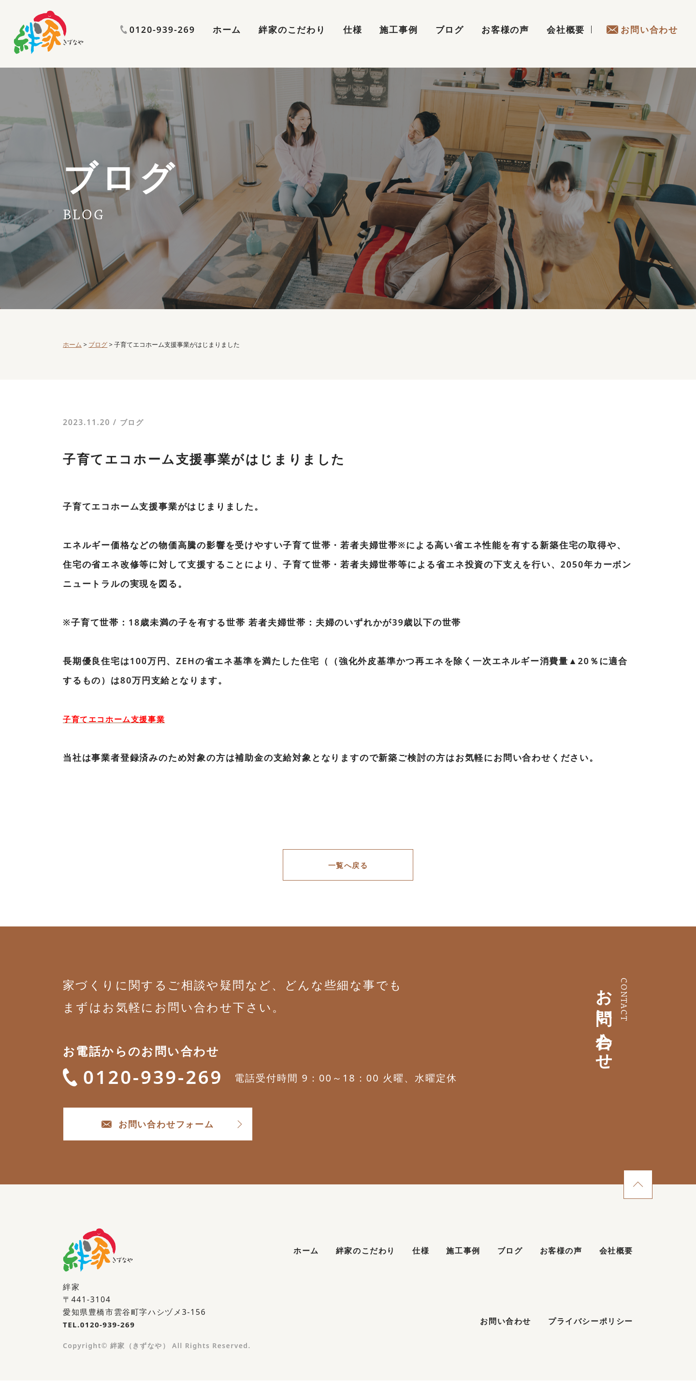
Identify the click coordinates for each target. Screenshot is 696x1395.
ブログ (449, 41)
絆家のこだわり (292, 41)
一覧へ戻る (348, 866)
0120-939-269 (640, 22)
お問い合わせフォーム (184, 1132)
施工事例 (398, 41)
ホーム (227, 41)
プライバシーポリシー (585, 1336)
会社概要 (566, 41)
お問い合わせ (642, 41)
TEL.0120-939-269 (101, 1336)
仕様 (352, 41)
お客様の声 (505, 41)
